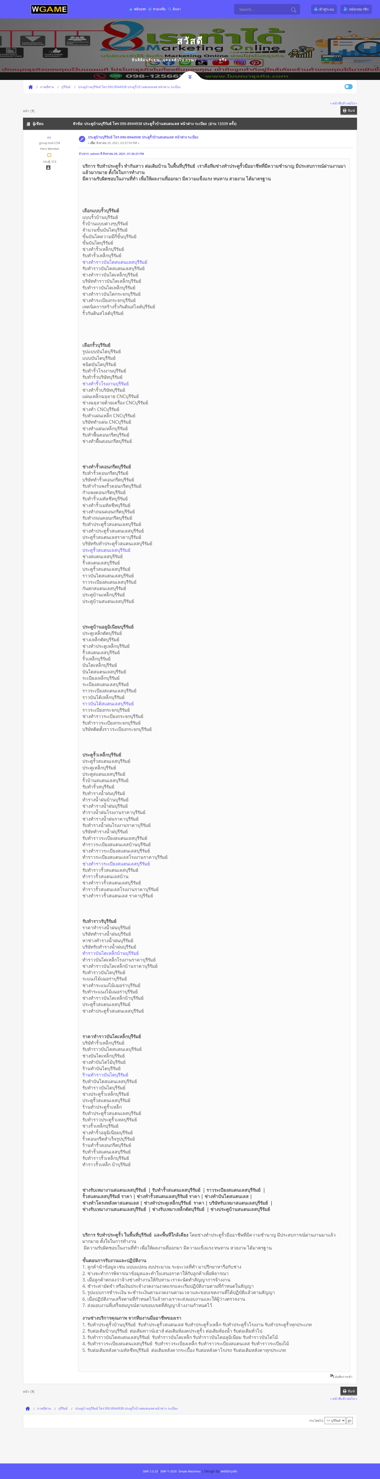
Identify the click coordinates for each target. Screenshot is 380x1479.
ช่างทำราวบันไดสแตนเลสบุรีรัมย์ (114, 262)
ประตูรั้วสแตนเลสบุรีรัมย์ (106, 550)
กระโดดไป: (316, 1421)
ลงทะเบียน (238, 60)
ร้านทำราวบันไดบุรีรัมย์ (105, 1074)
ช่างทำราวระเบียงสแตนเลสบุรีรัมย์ (116, 863)
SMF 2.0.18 (150, 1471)
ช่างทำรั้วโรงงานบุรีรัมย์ (105, 383)
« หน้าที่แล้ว (338, 103)
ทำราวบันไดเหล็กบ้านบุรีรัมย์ (110, 953)
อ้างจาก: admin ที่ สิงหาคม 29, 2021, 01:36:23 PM (111, 154)
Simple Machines (189, 1471)
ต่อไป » (352, 103)
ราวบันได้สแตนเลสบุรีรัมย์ (108, 703)
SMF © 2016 (168, 1471)
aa (49, 137)
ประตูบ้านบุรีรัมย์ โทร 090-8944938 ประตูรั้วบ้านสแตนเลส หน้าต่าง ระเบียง (143, 137)
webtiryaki (229, 1471)
